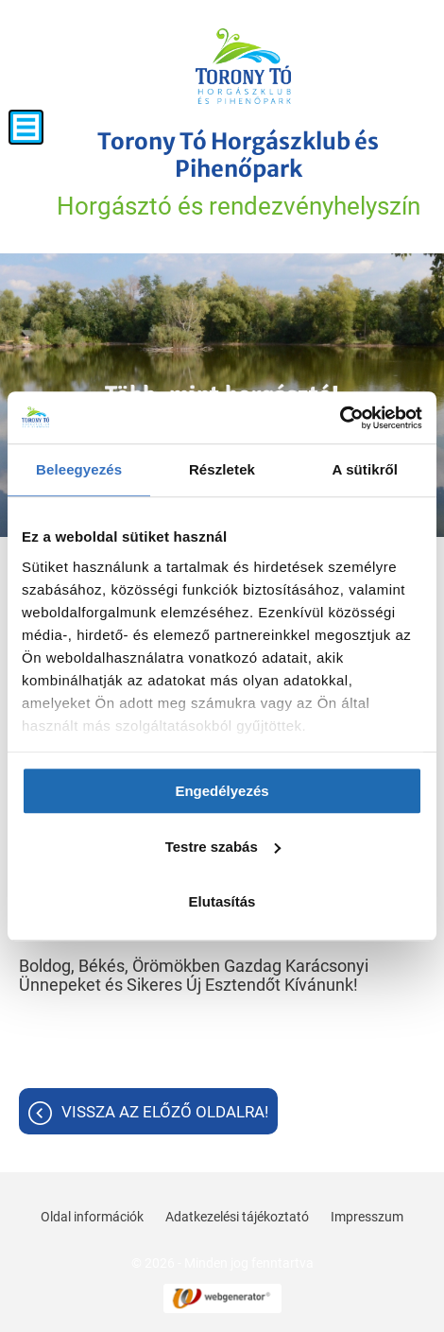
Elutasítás (222, 901)
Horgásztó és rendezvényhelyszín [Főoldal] (238, 174)
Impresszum (367, 1216)
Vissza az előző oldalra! (164, 1111)
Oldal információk (92, 1216)
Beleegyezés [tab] (79, 469)
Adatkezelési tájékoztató (237, 1216)
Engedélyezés (221, 791)
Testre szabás (223, 847)
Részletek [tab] (222, 469)
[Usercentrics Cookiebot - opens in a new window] (339, 418)
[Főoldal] (244, 66)
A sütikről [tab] (366, 469)
